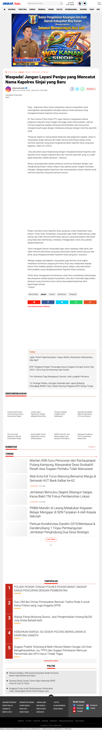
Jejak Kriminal (59, 705)
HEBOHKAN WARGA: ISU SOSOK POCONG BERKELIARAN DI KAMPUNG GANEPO (50, 633)
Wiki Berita (40, 705)
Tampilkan (91, 447)
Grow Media (58, 709)
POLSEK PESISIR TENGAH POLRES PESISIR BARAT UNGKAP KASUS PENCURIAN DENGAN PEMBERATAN (50, 588)
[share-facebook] (72, 89)
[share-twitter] (77, 89)
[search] (45, 3)
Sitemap (45, 721)
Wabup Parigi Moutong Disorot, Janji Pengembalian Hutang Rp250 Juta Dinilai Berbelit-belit (53, 618)
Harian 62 (6, 709)
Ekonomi (83, 9)
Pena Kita (23, 709)
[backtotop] (51, 696)
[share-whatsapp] (82, 89)
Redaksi (21, 721)
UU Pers (29, 721)
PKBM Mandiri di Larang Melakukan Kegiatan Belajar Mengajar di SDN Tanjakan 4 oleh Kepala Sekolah (63, 512)
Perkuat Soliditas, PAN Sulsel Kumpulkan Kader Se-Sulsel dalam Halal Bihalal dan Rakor (33, 674)
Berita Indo (41, 709)
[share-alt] (34, 302)
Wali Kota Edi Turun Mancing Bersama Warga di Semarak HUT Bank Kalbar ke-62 (63, 478)
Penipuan (45, 72)
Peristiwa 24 (7, 705)
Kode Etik (36, 721)
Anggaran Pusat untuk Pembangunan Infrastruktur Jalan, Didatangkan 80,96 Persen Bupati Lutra (31, 689)
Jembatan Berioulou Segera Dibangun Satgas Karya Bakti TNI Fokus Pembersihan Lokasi (61, 494)
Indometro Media (9, 702)
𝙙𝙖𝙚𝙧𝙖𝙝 (21, 72)
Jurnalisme (41, 702)
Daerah (32, 9)
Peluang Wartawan (66, 721)
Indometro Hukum (26, 702)
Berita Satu (7, 712)
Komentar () (91, 89)
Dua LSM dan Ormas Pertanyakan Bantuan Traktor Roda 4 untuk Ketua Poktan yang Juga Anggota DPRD (52, 603)
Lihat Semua (51, 539)
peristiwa (22, 9)
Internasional (71, 9)
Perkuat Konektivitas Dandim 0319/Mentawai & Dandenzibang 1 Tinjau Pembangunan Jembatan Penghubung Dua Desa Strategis (62, 528)
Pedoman (53, 721)
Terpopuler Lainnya (51, 661)
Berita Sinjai (12, 72)
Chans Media (24, 705)
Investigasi (24, 712)
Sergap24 (40, 712)
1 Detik (56, 702)
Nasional (12, 9)
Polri (92, 9)
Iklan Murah (79, 721)
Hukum (51, 9)
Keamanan (36, 72)
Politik (59, 9)
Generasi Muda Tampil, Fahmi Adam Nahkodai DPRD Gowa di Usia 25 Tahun (32, 682)
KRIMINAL (41, 9)
